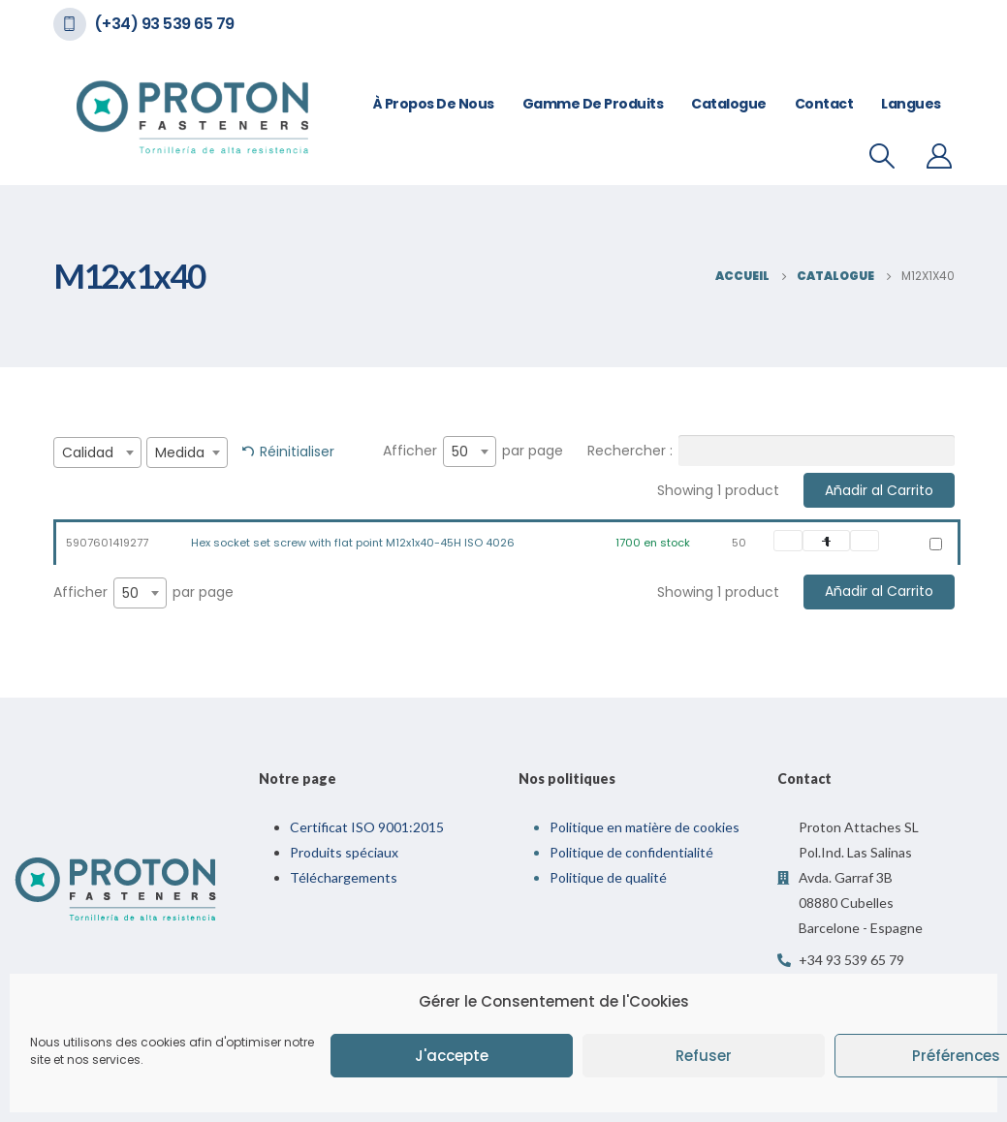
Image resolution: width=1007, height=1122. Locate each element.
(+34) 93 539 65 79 (164, 24)
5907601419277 (107, 542)
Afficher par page (473, 451)
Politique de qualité (608, 877)
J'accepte (451, 1055)
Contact (824, 103)
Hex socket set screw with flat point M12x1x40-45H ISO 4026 (353, 542)
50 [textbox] (460, 451)
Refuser (704, 1055)
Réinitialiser (297, 451)
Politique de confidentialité (631, 852)
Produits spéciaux (344, 852)
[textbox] (97, 452)
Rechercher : (771, 450)
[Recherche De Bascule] (881, 156)
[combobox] (97, 452)
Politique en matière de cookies (645, 827)
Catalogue (729, 103)
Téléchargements (343, 877)
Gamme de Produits (593, 103)
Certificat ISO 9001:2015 (367, 827)
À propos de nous (433, 103)
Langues (911, 103)
